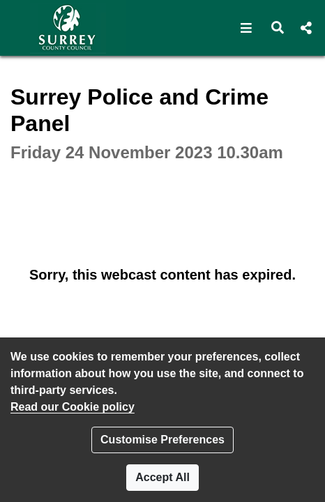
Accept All (162, 477)
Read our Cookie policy (72, 407)
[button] (246, 28)
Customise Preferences (162, 440)
